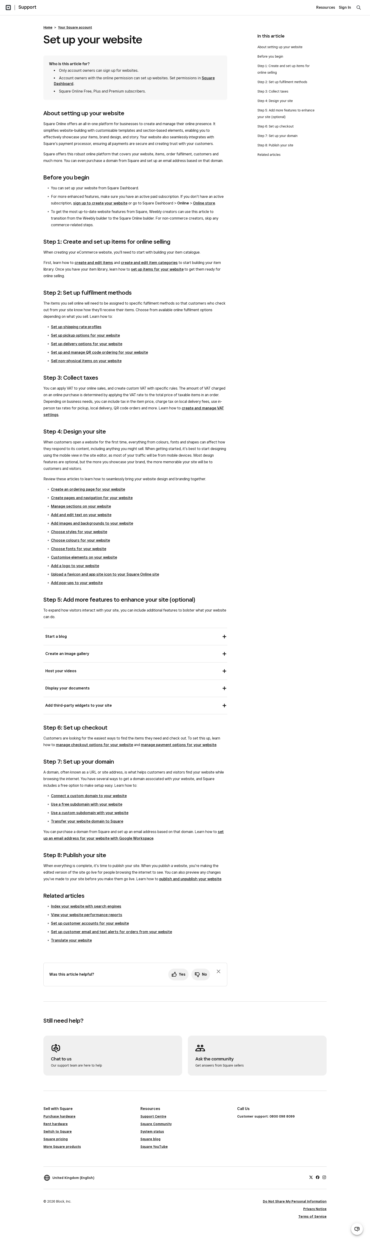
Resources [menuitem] (325, 7)
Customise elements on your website (84, 557)
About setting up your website (280, 47)
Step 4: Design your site (275, 101)
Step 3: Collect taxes (272, 91)
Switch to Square (57, 1131)
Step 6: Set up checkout (275, 126)
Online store (204, 203)
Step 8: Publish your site (275, 145)
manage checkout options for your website (94, 745)
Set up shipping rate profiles (76, 327)
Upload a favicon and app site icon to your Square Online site (105, 574)
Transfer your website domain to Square (87, 821)
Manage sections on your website (81, 506)
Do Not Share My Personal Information (295, 1201)
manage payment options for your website (178, 745)
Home (47, 27)
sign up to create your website (100, 203)
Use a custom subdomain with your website (89, 813)
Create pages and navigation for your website (92, 498)
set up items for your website (157, 269)
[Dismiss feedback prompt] (218, 971)
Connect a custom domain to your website (89, 796)
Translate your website (71, 940)
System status (152, 1131)
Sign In (345, 7)
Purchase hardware (59, 1116)
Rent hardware (55, 1124)
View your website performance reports (86, 915)
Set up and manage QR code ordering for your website (99, 352)
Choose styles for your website (79, 532)
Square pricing (55, 1139)
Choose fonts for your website (78, 549)
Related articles (269, 155)
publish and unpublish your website (190, 879)
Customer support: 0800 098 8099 (266, 1116)
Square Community (156, 1124)
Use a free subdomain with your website (86, 804)
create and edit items (94, 262)
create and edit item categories (149, 262)
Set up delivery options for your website (86, 344)
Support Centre (153, 1116)
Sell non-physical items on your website (86, 361)
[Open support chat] (357, 1229)
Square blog (150, 1139)
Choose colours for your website (80, 540)
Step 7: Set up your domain (277, 136)
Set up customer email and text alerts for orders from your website (111, 932)
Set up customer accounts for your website (90, 923)
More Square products (62, 1146)
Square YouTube (154, 1146)
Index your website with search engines (86, 906)
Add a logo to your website (75, 566)
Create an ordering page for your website (88, 489)
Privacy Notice (315, 1209)
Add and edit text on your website (81, 515)
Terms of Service (312, 1216)
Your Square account (75, 27)
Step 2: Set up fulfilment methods (282, 82)
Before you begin (270, 56)
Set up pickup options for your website (85, 335)
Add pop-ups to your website (77, 583)
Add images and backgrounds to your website (92, 523)
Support (27, 7)
